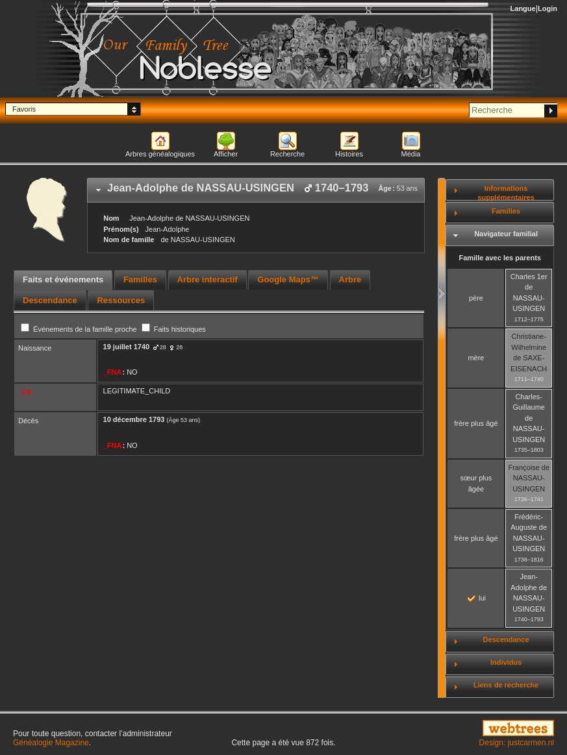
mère (476, 358)
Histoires (349, 154)
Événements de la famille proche (80, 329)
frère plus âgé (476, 423)
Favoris (24, 109)
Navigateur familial (506, 234)
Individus (506, 662)
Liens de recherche (505, 685)
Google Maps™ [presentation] (288, 279)
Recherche (287, 154)
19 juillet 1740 (126, 347)
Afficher (226, 154)
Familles (506, 211)
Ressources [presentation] (121, 300)
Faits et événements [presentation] (63, 279)
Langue (523, 8)
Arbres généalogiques (160, 154)
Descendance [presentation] (50, 300)
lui (477, 598)
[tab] (256, 190)
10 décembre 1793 (134, 419)
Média (411, 154)
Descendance (506, 639)
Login (547, 8)
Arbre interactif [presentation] (207, 279)
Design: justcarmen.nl (516, 742)
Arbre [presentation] (350, 279)
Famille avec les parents (500, 258)
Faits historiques (174, 329)
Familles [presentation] (140, 279)
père (476, 298)
